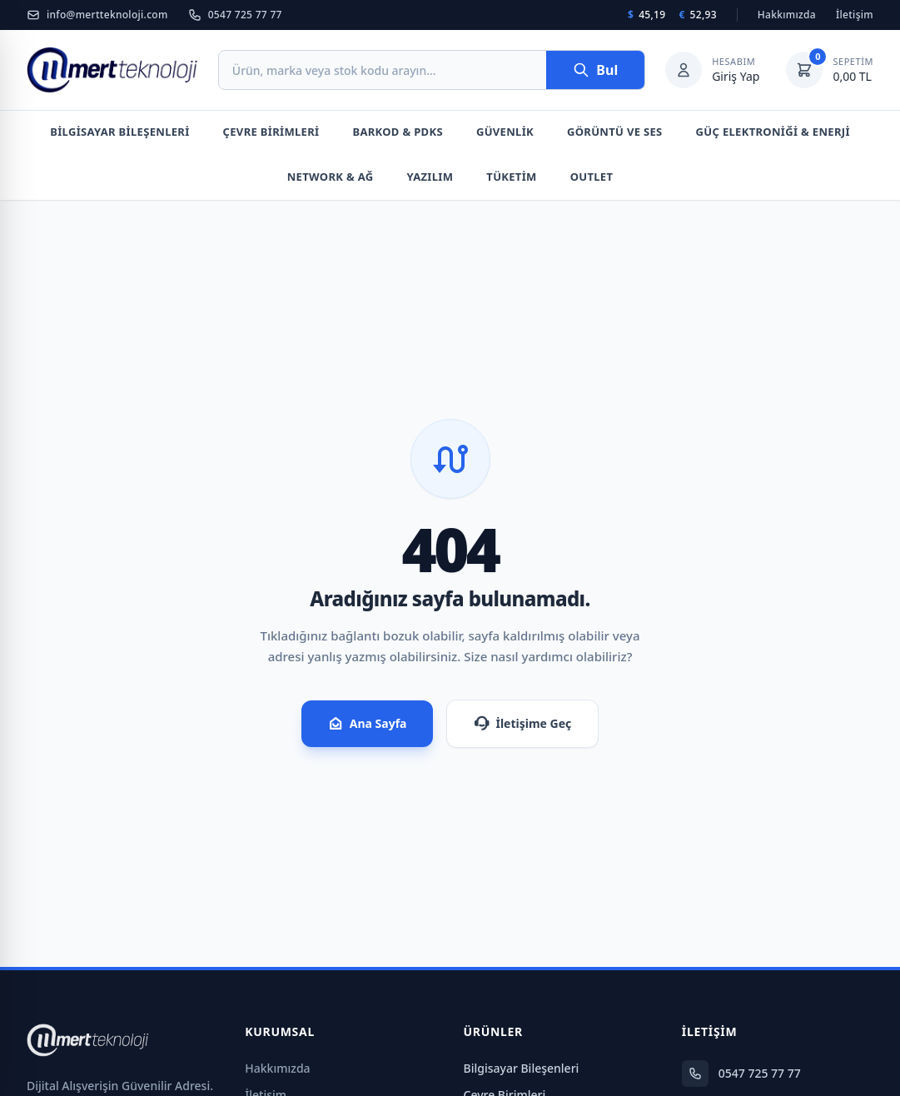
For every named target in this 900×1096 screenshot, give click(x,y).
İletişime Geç (522, 723)
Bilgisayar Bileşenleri (119, 131)
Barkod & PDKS (397, 131)
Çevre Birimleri (271, 131)
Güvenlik (505, 131)
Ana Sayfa (367, 723)
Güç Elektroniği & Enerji (773, 131)
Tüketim (511, 176)
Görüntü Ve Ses (615, 131)
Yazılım (430, 176)
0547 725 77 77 (235, 15)
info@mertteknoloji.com (97, 15)
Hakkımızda (787, 15)
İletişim (854, 15)
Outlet (592, 176)
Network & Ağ (330, 176)
